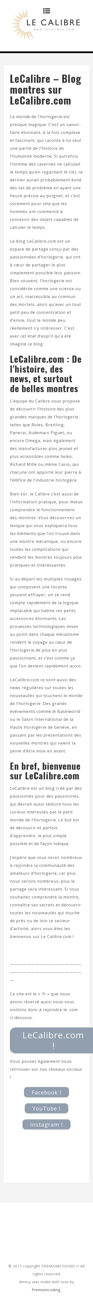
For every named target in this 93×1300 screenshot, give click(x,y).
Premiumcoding (46, 1289)
